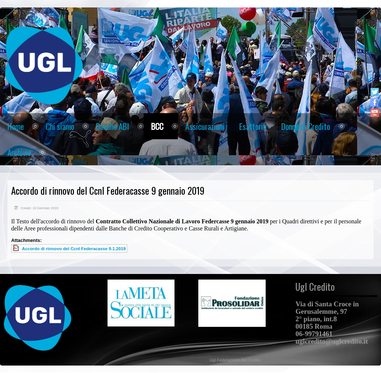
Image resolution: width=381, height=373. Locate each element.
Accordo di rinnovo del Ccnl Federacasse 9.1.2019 (74, 248)
